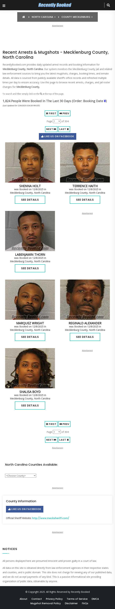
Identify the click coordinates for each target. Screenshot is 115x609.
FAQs (85, 603)
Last (64, 129)
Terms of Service (77, 599)
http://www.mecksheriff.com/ (50, 518)
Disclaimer (71, 603)
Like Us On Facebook (57, 136)
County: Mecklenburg (77, 17)
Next (51, 129)
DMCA (95, 599)
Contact (36, 599)
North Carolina (44, 17)
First (51, 113)
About (23, 599)
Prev (64, 113)
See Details (30, 200)
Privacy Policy (54, 599)
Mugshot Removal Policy (45, 603)
